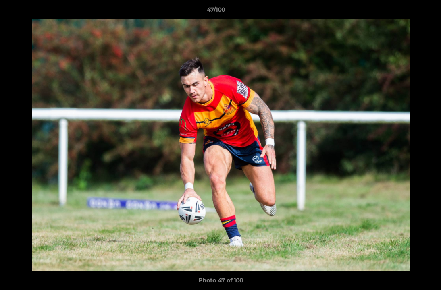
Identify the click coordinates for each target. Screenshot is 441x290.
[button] (407, 11)
